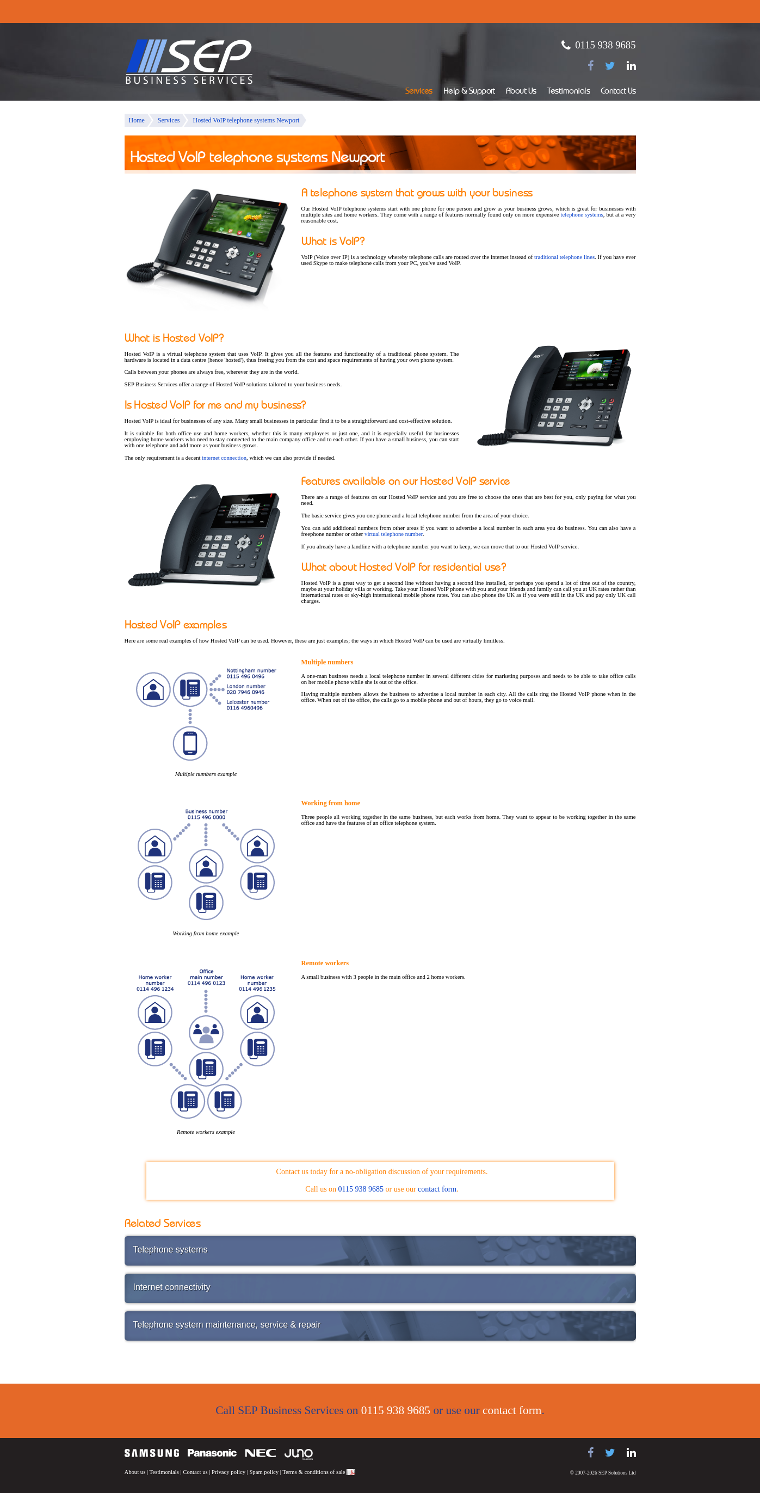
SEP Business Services (189, 62)
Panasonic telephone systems (212, 1453)
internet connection (224, 458)
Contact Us (618, 92)
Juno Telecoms (299, 1454)
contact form (437, 1189)
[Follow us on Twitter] (610, 66)
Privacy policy (228, 1472)
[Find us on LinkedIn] (631, 66)
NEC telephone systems (260, 1453)
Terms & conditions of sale (313, 1472)
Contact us (195, 1472)
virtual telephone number (393, 534)
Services (418, 92)
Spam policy (264, 1472)
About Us (521, 92)
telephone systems (582, 215)
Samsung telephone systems (152, 1453)
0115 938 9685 (605, 45)
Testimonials (568, 92)
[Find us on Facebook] (591, 66)
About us (135, 1472)
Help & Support (469, 92)
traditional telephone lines (564, 257)
